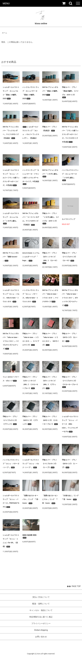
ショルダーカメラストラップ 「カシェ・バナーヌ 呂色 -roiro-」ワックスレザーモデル (70, 424)
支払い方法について (41, 597)
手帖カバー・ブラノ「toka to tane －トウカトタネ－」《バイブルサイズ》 (30, 339)
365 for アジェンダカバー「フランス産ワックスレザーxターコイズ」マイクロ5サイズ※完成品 (70, 134)
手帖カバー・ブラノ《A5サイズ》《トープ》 (69, 463)
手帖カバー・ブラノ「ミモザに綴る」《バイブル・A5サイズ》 (50, 218)
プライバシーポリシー (41, 623)
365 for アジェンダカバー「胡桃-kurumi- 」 (11, 256)
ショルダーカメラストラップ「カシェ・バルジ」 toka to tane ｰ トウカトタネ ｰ (11, 295)
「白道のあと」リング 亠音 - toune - (70, 497)
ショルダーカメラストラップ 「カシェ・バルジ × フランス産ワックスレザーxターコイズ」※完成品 (11, 177)
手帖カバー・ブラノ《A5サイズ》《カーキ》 (69, 337)
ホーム (4, 33)
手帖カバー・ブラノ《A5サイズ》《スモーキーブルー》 (50, 420)
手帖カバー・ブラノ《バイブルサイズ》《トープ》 (49, 463)
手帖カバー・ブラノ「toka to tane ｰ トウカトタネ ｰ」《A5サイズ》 (50, 339)
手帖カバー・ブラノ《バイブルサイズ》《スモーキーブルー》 (70, 382)
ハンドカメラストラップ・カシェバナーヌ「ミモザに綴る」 (70, 175)
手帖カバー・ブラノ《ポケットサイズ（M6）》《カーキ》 (50, 258)
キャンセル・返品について (41, 610)
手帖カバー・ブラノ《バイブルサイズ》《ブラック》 (10, 420)
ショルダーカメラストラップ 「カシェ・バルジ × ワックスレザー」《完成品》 (30, 132)
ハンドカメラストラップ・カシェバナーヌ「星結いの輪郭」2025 (30, 92)
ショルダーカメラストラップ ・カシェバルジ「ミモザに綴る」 (11, 218)
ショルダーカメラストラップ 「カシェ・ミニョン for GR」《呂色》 (11, 540)
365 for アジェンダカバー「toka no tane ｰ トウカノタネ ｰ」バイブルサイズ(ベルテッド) (11, 341)
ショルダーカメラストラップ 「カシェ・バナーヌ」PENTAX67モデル (11, 501)
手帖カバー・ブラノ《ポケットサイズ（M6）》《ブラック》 (49, 382)
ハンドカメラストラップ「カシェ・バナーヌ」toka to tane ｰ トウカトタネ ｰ (30, 295)
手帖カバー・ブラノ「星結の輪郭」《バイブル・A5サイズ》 (70, 92)
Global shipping (41, 630)
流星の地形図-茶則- (29, 536)
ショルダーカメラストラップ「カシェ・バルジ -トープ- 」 (30, 463)
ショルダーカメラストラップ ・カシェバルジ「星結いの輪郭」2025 (11, 92)
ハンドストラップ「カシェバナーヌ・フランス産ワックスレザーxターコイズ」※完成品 (30, 177)
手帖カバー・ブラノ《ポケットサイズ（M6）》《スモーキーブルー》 (30, 382)
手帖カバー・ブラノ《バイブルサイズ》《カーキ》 (69, 256)
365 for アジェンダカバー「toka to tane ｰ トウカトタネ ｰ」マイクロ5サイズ (50, 295)
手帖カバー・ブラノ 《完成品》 (49, 129)
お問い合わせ (41, 637)
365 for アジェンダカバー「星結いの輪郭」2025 (50, 91)
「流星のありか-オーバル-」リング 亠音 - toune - (30, 499)
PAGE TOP (76, 586)
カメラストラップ (68, 219)
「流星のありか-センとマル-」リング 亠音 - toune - (50, 499)
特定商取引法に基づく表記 (41, 617)
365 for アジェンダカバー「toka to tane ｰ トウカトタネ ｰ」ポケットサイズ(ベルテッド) (70, 297)
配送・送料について (41, 604)
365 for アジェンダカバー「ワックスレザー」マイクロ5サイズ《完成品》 (11, 132)
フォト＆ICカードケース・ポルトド (11, 379)
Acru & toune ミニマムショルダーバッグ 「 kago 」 (30, 256)
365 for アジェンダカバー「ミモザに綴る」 (50, 173)
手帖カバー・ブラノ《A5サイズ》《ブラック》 (30, 420)
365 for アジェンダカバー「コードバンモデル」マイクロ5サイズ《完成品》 (30, 219)
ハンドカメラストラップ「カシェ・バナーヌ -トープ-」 (11, 463)
